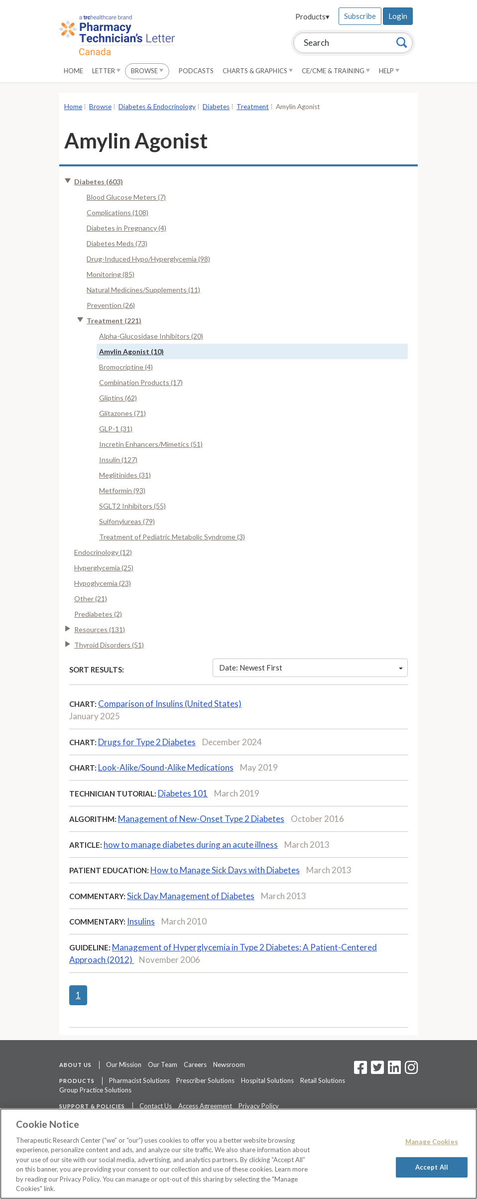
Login (397, 15)
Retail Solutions (322, 1080)
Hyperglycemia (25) (103, 567)
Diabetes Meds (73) (117, 243)
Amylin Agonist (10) (131, 351)
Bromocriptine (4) (126, 367)
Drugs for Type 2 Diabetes (147, 742)
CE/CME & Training (336, 71)
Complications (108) (117, 212)
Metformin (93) (122, 490)
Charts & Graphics (258, 71)
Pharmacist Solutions (139, 1080)
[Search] (402, 42)
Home (73, 71)
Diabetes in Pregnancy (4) (126, 228)
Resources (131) (99, 629)
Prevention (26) (111, 305)
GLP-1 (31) (115, 428)
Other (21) (90, 598)
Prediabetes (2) (98, 614)
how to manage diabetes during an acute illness (191, 844)
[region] (238, 1153)
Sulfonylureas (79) (127, 521)
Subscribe (360, 15)
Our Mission (123, 1064)
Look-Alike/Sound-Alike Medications (166, 767)
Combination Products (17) (141, 382)
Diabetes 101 (183, 793)
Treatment (253, 107)
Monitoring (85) (110, 274)
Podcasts (196, 71)
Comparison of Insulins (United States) (169, 703)
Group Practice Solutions (95, 1090)
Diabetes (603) (98, 181)
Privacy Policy (258, 1106)
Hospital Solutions (267, 1080)
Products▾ (312, 16)
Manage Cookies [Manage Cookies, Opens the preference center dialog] (431, 1142)
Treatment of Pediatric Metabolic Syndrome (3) (172, 537)
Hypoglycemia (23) (102, 583)
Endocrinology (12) (103, 552)
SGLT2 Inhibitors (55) (132, 506)
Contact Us (155, 1106)
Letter (106, 71)
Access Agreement (205, 1106)
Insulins (141, 921)
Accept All (431, 1167)
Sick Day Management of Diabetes (190, 896)
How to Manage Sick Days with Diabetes (225, 870)
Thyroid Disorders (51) (109, 645)
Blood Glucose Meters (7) (126, 197)
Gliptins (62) (118, 398)
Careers (195, 1064)
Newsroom (229, 1064)
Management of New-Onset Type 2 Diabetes (201, 818)
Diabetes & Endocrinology (157, 107)
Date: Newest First (311, 667)
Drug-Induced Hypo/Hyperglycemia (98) (148, 259)
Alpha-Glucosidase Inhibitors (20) (151, 336)
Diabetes (216, 107)
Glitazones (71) (122, 413)
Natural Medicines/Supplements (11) (143, 289)
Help (389, 71)
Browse (147, 71)
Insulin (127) (118, 459)
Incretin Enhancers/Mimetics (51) (151, 444)
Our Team (162, 1064)
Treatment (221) (114, 320)
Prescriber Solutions (205, 1080)
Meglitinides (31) (125, 475)
